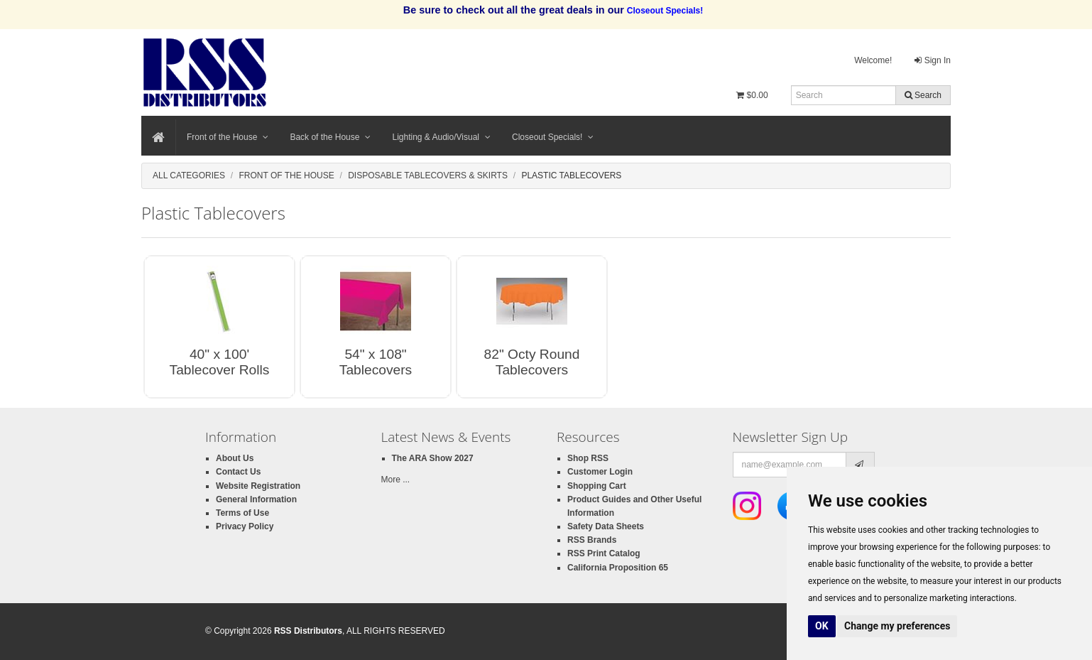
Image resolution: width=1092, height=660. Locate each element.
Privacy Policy (244, 526)
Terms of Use (242, 513)
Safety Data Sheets (605, 526)
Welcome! (873, 60)
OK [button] (822, 626)
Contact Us (238, 472)
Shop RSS (587, 458)
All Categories (189, 175)
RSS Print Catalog (603, 553)
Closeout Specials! (553, 137)
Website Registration (258, 486)
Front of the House (227, 137)
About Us (234, 458)
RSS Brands (591, 540)
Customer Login (600, 472)
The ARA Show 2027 (433, 458)
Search (923, 95)
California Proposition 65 (617, 568)
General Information (256, 499)
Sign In (932, 60)
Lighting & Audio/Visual (441, 137)
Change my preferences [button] (897, 626)
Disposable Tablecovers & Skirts (428, 175)
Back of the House (330, 137)
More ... (395, 480)
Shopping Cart (596, 486)
